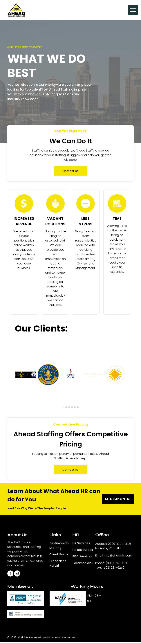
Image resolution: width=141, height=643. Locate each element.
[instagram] (17, 573)
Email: (99, 555)
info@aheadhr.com (118, 555)
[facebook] (10, 573)
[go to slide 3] (69, 407)
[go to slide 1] (63, 407)
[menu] (133, 10)
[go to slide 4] (72, 407)
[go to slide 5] (75, 407)
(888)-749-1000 (117, 563)
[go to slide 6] (78, 407)
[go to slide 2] (66, 407)
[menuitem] (62, 545)
